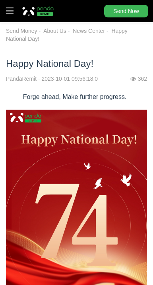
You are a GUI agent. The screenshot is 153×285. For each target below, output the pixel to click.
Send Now (126, 11)
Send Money (21, 31)
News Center (89, 31)
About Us (54, 31)
